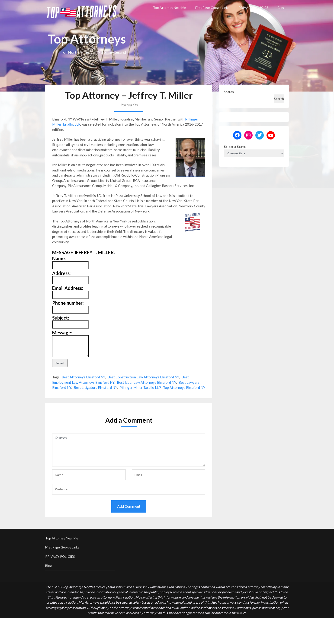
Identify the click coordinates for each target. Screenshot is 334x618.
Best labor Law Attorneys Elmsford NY (146, 382)
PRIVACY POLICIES (253, 8)
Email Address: (67, 288)
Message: (62, 332)
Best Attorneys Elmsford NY (83, 377)
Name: (59, 258)
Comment (128, 450)
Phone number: (68, 303)
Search (229, 92)
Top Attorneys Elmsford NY (184, 387)
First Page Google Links (212, 8)
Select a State (235, 147)
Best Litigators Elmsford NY (95, 387)
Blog (281, 8)
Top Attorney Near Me (169, 8)
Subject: (60, 317)
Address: (61, 273)
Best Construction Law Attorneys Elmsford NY (143, 377)
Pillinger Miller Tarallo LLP (140, 387)
